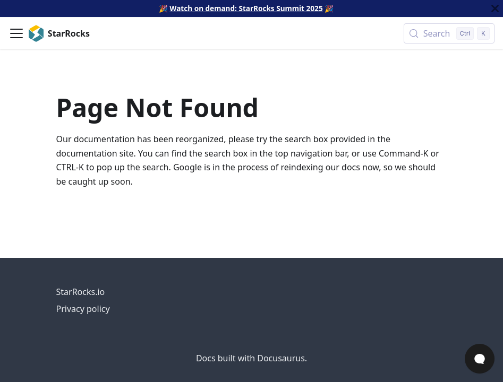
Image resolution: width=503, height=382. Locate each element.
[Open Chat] (480, 359)
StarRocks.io (80, 292)
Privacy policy (83, 309)
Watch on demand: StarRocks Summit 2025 (245, 8)
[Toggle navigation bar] (16, 33)
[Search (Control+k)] (449, 33)
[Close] (495, 8)
